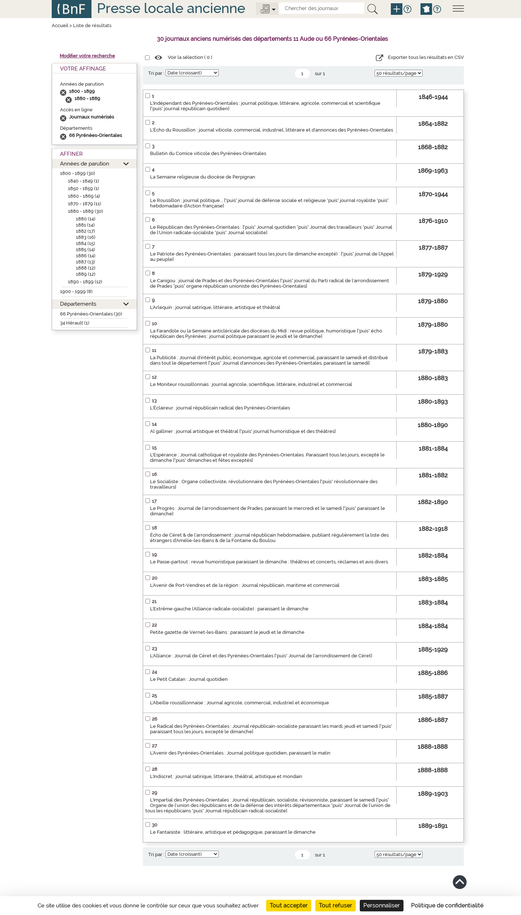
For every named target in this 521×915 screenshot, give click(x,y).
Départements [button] (78, 304)
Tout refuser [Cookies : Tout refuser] (335, 905)
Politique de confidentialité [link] (447, 905)
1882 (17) (85, 231)
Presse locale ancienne (171, 8)
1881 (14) (85, 225)
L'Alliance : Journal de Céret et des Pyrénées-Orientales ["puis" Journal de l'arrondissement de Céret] (261, 655)
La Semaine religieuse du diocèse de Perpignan (202, 177)
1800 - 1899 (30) (77, 173)
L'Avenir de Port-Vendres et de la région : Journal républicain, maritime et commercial (244, 585)
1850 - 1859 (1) (83, 188)
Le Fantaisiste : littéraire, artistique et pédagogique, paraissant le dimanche (233, 832)
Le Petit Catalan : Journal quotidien (189, 679)
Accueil (60, 25)
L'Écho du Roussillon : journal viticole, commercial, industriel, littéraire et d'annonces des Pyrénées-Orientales (271, 130)
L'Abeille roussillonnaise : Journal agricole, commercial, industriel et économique (239, 702)
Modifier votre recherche (87, 56)
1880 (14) (85, 219)
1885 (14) (85, 249)
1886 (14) (85, 255)
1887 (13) (85, 262)
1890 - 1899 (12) (85, 281)
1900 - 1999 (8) (76, 291)
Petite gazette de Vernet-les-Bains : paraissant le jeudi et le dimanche (227, 632)
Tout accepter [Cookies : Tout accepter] (289, 905)
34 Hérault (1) (74, 323)
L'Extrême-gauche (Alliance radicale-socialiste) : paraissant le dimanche (229, 608)
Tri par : (156, 73)
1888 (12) (85, 268)
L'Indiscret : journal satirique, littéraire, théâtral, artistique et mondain (226, 776)
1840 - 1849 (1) (83, 181)
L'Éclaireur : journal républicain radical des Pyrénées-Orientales (220, 408)
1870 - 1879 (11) (84, 203)
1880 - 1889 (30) (85, 211)
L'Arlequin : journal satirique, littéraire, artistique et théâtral (215, 307)
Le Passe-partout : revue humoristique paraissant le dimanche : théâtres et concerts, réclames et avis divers (269, 561)
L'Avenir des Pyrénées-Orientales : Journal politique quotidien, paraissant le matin (240, 753)
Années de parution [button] (84, 163)
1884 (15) (85, 243)
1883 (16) (85, 237)
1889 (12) (85, 274)
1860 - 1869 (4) (84, 196)
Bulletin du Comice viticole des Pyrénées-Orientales (208, 153)
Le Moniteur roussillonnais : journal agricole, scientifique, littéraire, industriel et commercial (251, 384)
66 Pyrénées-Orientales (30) (91, 314)
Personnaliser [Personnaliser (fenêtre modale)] (381, 905)
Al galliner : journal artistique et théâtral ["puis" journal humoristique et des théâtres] (243, 431)
